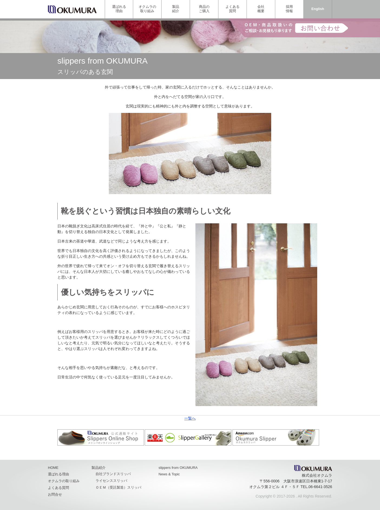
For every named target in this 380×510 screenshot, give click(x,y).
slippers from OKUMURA (178, 468)
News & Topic (169, 474)
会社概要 (260, 9)
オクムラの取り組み (147, 9)
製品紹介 (175, 9)
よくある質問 (232, 9)
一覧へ (190, 418)
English (318, 9)
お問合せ (55, 494)
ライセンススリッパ (111, 481)
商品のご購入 (204, 9)
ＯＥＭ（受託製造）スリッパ (118, 487)
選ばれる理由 (119, 9)
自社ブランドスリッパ (113, 474)
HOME (53, 468)
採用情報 (289, 9)
